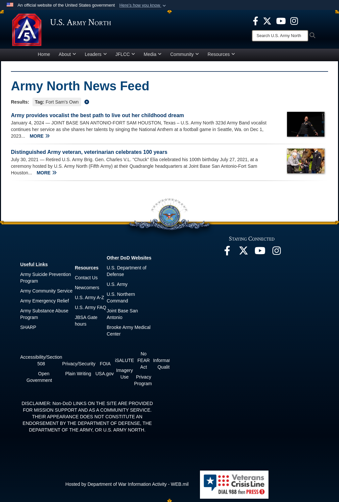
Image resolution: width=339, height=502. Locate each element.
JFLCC (125, 54)
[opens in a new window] (255, 20)
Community (184, 54)
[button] (143, 5)
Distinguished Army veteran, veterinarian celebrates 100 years (89, 152)
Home (44, 54)
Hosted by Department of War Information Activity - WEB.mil (127, 484)
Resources (221, 54)
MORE (40, 136)
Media (153, 54)
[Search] (280, 35)
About (67, 54)
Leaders (96, 54)
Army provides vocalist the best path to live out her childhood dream (97, 115)
